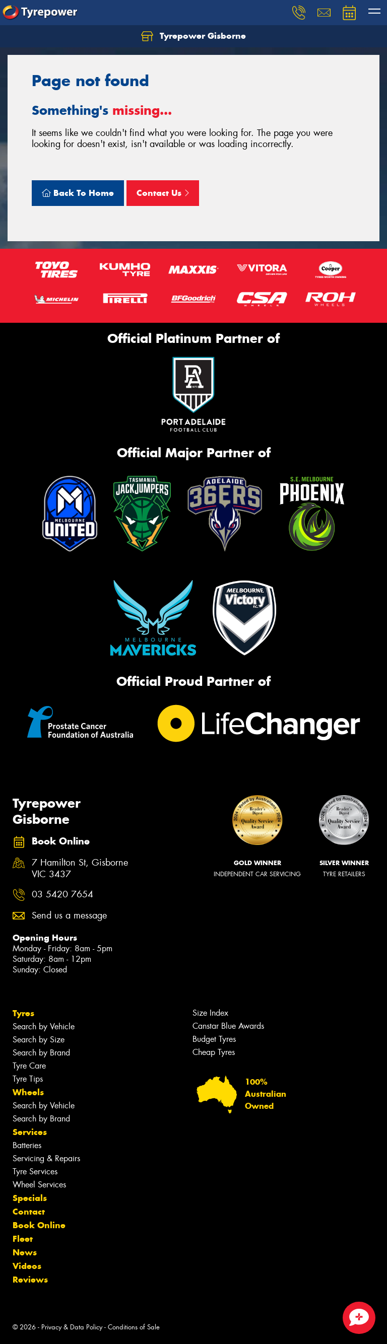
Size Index (210, 1013)
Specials (30, 1198)
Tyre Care (29, 1065)
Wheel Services (39, 1184)
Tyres (23, 1013)
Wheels (28, 1092)
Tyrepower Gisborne (193, 36)
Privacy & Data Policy (71, 1327)
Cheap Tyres (213, 1052)
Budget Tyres (214, 1039)
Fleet (23, 1238)
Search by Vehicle (44, 1026)
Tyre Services (35, 1171)
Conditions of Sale (134, 1327)
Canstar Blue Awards (228, 1026)
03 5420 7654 (62, 894)
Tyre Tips (28, 1079)
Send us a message (69, 916)
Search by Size (38, 1039)
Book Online (39, 1225)
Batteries (27, 1145)
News (25, 1252)
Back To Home (78, 192)
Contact (29, 1211)
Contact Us (163, 192)
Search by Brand (41, 1052)
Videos (27, 1265)
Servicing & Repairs (46, 1158)
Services (30, 1132)
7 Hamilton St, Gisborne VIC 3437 (80, 868)
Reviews (30, 1279)
